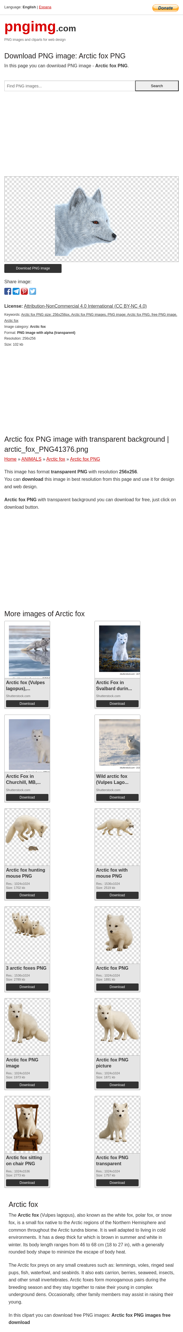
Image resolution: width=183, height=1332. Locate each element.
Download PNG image (33, 268)
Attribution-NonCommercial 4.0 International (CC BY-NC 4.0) (85, 306)
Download (27, 704)
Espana (45, 7)
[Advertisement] (91, 136)
